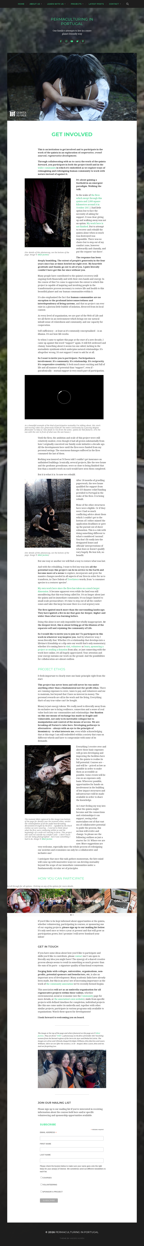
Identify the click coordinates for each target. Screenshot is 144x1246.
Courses (47, 1178)
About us (35, 4)
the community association (59, 984)
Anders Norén (77, 1238)
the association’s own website (69, 999)
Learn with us (55, 4)
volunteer (76, 646)
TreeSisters (73, 579)
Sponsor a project (53, 1192)
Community (87, 996)
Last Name (45, 1155)
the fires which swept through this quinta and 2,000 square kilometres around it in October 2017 (89, 201)
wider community (47, 168)
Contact (114, 4)
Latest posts (96, 4)
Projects (76, 4)
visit (68, 646)
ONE (59, 1036)
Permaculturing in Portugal (72, 21)
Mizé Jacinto (43, 255)
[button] (71, 915)
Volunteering (50, 1185)
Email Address (48, 1132)
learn (87, 646)
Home (21, 4)
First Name (45, 1144)
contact (78, 956)
